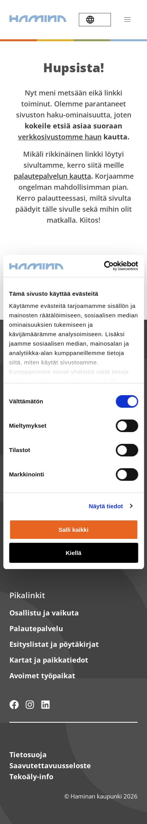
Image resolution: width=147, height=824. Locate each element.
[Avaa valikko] (127, 19)
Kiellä (73, 552)
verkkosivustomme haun (60, 136)
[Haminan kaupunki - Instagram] (29, 704)
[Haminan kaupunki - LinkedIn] (45, 704)
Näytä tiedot (106, 506)
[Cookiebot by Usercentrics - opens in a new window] (104, 266)
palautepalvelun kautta (52, 176)
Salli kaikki (73, 529)
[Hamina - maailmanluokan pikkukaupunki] (14, 704)
